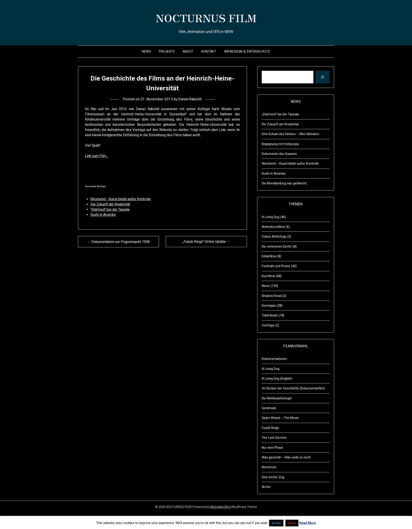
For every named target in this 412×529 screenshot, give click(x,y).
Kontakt (208, 51)
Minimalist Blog (220, 507)
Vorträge (268, 325)
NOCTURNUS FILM (206, 17)
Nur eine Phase (272, 448)
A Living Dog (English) (277, 378)
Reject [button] (292, 523)
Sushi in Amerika (273, 173)
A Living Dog (270, 217)
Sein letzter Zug (273, 477)
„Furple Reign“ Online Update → (206, 242)
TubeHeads (270, 315)
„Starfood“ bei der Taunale (280, 114)
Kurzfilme (268, 276)
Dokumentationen (274, 359)
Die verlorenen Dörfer (277, 246)
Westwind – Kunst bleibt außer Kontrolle (290, 163)
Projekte (167, 51)
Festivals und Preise (276, 266)
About (188, 51)
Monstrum (269, 467)
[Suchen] (322, 77)
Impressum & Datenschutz (247, 51)
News (146, 51)
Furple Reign (270, 428)
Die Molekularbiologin (277, 398)
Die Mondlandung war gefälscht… (285, 183)
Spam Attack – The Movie (280, 418)
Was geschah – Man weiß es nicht (286, 457)
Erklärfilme (269, 256)
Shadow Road (271, 296)
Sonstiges (269, 305)
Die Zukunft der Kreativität (280, 124)
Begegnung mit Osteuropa (280, 144)
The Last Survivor (274, 438)
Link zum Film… (96, 156)
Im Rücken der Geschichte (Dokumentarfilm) (293, 388)
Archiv (266, 487)
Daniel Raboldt (190, 99)
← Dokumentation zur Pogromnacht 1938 (118, 242)
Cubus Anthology (274, 236)
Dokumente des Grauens (279, 154)
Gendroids (269, 408)
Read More (307, 523)
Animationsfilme (273, 227)
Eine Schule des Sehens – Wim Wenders (290, 134)
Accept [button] (276, 523)
